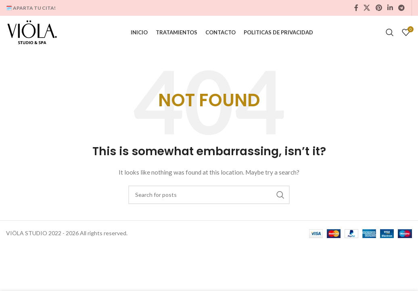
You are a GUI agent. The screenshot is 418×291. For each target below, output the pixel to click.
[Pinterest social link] (379, 8)
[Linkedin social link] (390, 8)
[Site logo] (35, 33)
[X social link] (367, 8)
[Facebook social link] (356, 8)
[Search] (390, 34)
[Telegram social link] (402, 8)
